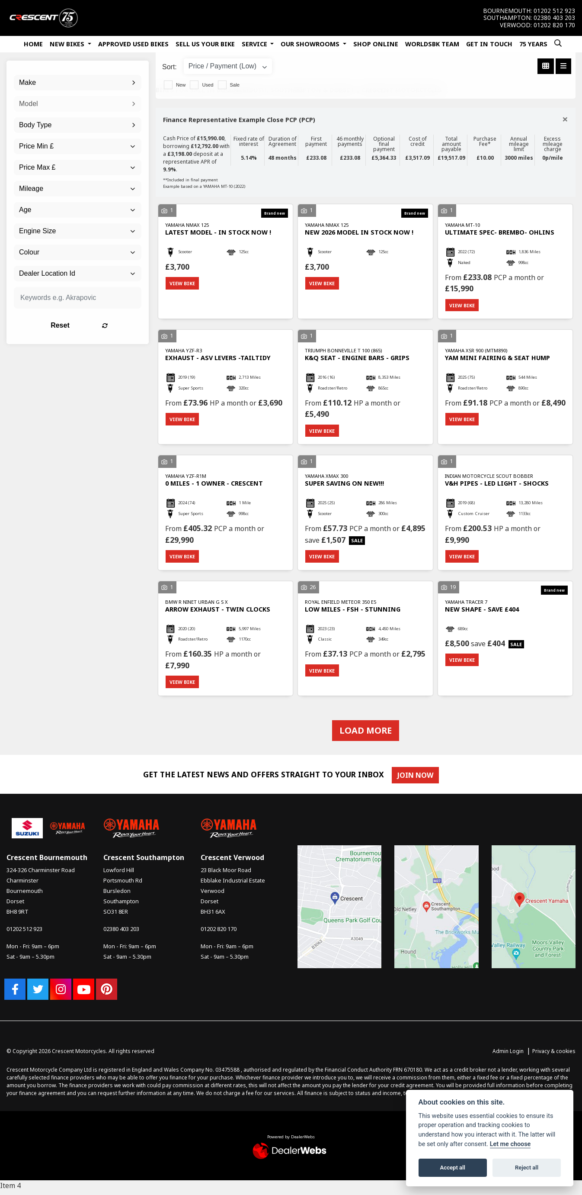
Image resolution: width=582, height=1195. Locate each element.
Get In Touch (489, 44)
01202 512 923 (554, 10)
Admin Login (508, 1055)
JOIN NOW (417, 779)
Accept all (452, 1167)
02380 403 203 (554, 17)
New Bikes (68, 44)
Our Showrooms (311, 44)
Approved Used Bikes (133, 44)
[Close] (565, 119)
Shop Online (375, 44)
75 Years (533, 44)
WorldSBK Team (432, 44)
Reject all (526, 1167)
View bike (183, 283)
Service (255, 44)
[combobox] (77, 82)
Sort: (169, 67)
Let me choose (510, 1144)
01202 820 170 (554, 25)
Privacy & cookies (554, 1055)
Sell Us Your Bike (205, 44)
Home (33, 44)
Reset (99, 325)
